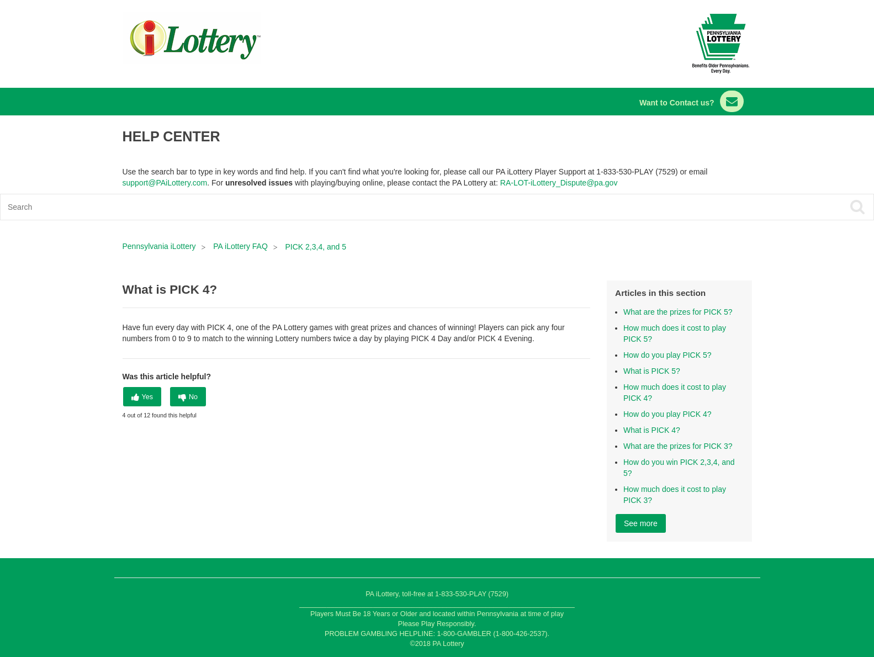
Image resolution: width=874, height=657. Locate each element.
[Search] (350, 207)
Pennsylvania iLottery (160, 246)
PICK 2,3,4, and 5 (316, 246)
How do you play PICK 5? (667, 355)
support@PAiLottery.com (165, 182)
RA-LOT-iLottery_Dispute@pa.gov (559, 182)
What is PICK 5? (651, 371)
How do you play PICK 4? (667, 414)
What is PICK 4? (651, 430)
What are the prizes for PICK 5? (678, 312)
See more (641, 523)
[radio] (142, 396)
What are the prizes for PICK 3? (678, 446)
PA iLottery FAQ (240, 246)
